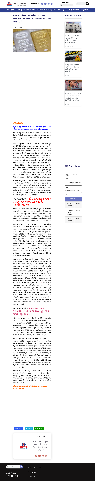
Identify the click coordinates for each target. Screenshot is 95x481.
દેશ (19, 10)
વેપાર (45, 10)
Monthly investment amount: (71, 174)
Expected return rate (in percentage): (73, 183)
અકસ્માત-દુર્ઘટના (62, 10)
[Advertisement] (32, 69)
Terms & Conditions (34, 468)
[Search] (87, 3)
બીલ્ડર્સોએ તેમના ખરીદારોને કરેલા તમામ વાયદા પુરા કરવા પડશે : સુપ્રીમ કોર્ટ (31, 311)
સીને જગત (40, 10)
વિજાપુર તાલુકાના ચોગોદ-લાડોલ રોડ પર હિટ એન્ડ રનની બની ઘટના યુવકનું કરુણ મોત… (72, 68)
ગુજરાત (14, 9)
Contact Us (31, 476)
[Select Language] (66, 5)
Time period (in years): (72, 190)
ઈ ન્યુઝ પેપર (51, 10)
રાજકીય (28, 10)
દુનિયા (23, 10)
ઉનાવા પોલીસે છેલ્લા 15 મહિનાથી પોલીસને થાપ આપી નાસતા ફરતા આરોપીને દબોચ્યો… (72, 39)
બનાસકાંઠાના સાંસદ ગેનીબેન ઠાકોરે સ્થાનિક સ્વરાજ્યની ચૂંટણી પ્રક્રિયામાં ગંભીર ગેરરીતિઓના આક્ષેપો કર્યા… (73, 97)
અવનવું (70, 10)
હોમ (8, 10)
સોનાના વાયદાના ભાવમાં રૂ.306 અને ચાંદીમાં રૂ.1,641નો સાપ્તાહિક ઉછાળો (32, 202)
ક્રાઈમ (33, 10)
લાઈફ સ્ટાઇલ (84, 10)
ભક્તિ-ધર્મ (76, 10)
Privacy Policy (32, 472)
